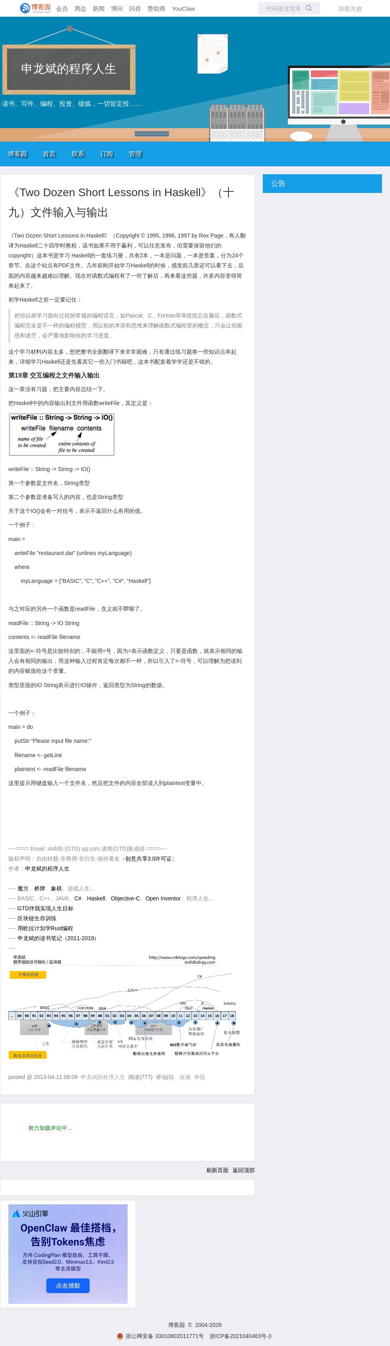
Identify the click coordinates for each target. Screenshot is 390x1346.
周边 (80, 8)
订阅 (106, 153)
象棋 (56, 888)
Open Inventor (163, 898)
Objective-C (125, 898)
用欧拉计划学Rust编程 (45, 928)
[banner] (32, 8)
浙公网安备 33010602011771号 (160, 1336)
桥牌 (39, 888)
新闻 (99, 8)
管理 (135, 153)
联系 (78, 153)
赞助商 (156, 8)
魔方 (23, 888)
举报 (199, 1077)
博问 (117, 8)
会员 (62, 8)
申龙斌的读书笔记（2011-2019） (58, 938)
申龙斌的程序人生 (68, 68)
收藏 (185, 1077)
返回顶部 (244, 1170)
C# (77, 898)
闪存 (135, 8)
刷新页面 (217, 1170)
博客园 (17, 153)
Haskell (96, 898)
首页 (49, 153)
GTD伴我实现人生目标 (45, 908)
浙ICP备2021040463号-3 (241, 1336)
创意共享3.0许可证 (148, 858)
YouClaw (183, 8)
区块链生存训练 (36, 918)
